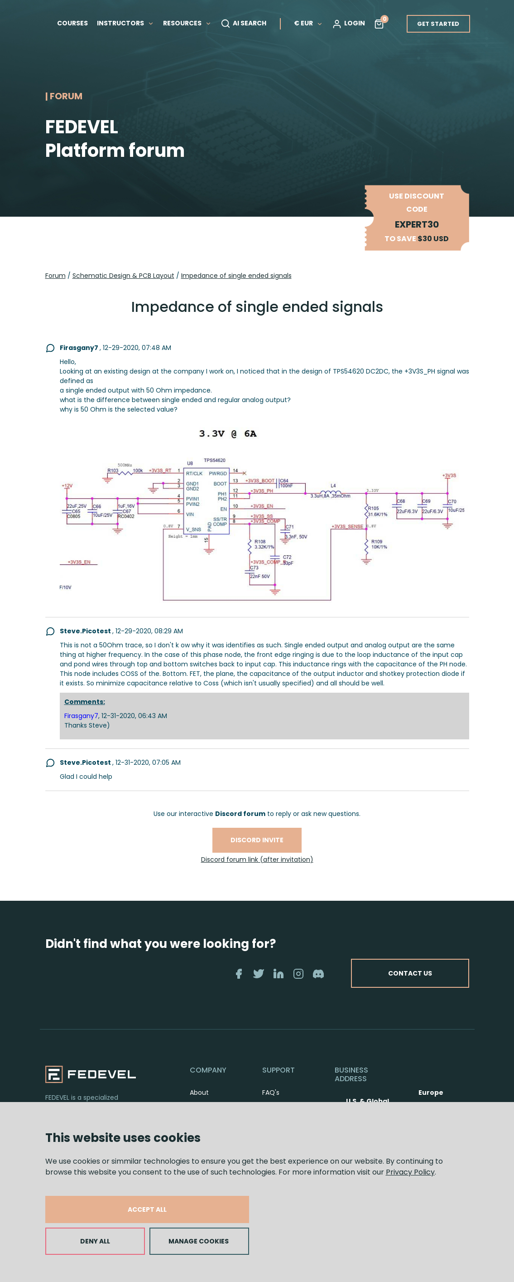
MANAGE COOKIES (198, 1241)
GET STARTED (438, 23)
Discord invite (257, 840)
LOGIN (348, 24)
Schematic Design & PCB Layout (123, 275)
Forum (55, 275)
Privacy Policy (410, 1172)
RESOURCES (187, 23)
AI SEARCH (243, 24)
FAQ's (270, 1092)
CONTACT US (410, 973)
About (199, 1092)
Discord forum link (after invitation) (257, 859)
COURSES (72, 23)
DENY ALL (95, 1241)
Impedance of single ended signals (236, 275)
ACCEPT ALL (147, 1209)
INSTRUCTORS (125, 23)
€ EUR (308, 23)
